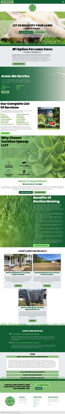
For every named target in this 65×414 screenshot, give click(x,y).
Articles (35, 401)
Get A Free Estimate (40, 32)
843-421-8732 (24, 402)
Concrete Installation (6, 125)
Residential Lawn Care (22, 128)
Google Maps (36, 399)
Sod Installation (20, 123)
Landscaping (4, 121)
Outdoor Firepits (4, 126)
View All (49, 404)
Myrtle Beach (14, 85)
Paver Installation (21, 125)
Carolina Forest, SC (54, 400)
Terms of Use (36, 404)
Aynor (12, 87)
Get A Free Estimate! (7, 1)
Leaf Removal (20, 121)
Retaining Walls (20, 126)
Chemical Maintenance (22, 120)
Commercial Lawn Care (6, 129)
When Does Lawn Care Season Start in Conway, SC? (25, 343)
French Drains (4, 128)
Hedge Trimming (4, 123)
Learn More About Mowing (46, 245)
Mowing (2, 120)
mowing (43, 204)
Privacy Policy (36, 402)
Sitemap (35, 405)
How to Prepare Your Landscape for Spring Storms (25, 334)
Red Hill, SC (54, 401)
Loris (12, 89)
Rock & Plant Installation (22, 129)
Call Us (39, 388)
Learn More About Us (19, 63)
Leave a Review (36, 400)
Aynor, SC (50, 401)
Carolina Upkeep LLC (8, 412)
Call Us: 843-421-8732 (25, 32)
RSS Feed (35, 406)
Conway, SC (50, 399)
